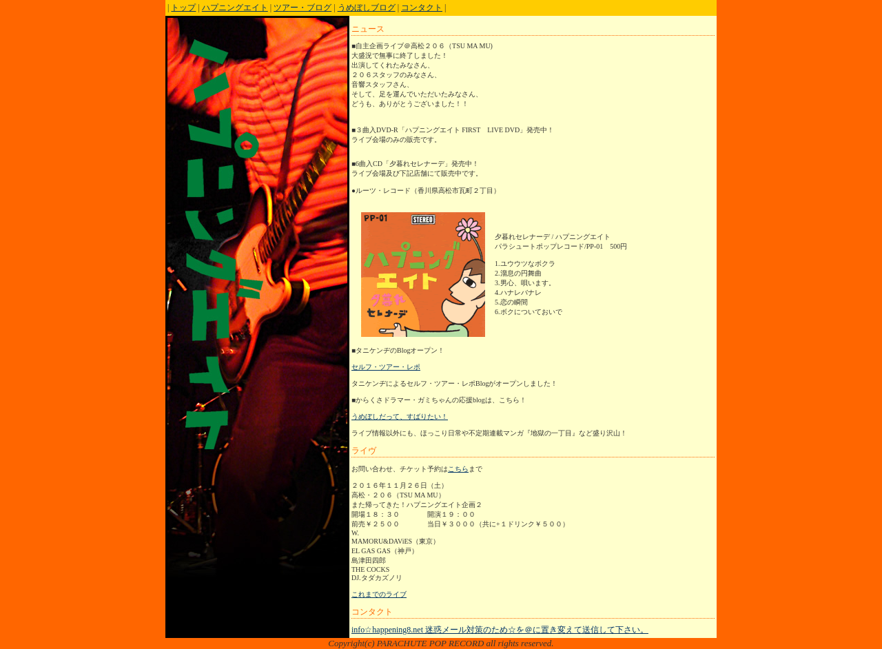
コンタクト (421, 7)
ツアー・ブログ (302, 7)
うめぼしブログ (367, 7)
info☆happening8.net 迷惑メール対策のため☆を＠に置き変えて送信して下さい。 (499, 630)
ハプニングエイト (235, 7)
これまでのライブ (379, 594)
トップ (183, 7)
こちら (458, 469)
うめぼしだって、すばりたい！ (399, 416)
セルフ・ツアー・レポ (385, 367)
